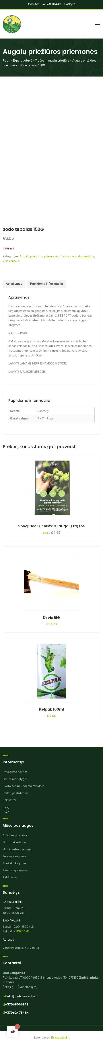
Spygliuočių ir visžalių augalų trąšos (51, 526)
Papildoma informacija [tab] (46, 283)
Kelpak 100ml (51, 709)
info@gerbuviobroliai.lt (22, 996)
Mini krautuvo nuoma (17, 849)
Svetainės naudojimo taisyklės (23, 786)
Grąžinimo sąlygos (15, 779)
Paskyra (69, 4)
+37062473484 (17, 1012)
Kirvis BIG (51, 617)
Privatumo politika (15, 772)
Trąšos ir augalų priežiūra (77, 256)
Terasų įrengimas (14, 856)
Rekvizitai (9, 800)
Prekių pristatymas (15, 793)
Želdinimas (10, 877)
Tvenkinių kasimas (15, 870)
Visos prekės (11, 261)
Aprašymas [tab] (14, 283)
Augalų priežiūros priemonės (39, 256)
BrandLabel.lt (60, 1037)
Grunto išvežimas (14, 842)
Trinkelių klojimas (14, 863)
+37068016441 (16, 1004)
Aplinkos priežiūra (15, 835)
